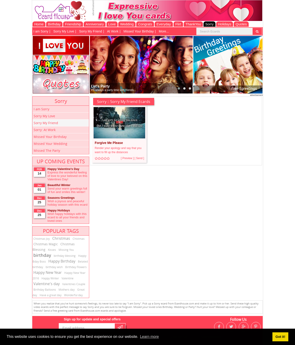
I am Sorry (40, 31)
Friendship (73, 24)
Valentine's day (46, 283)
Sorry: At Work (45, 130)
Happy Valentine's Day (63, 169)
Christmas (61, 238)
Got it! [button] (280, 337)
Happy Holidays (58, 210)
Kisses (52, 249)
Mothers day (67, 289)
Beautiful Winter (59, 185)
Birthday (54, 24)
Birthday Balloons (44, 289)
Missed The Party (47, 150)
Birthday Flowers (76, 267)
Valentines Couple (73, 284)
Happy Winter (50, 278)
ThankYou (193, 24)
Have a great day (51, 295)
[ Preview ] (127, 158)
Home (39, 24)
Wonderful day (73, 295)
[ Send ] (139, 158)
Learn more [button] (149, 337)
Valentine (68, 278)
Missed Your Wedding (50, 143)
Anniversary (95, 24)
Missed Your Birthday (139, 31)
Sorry (209, 24)
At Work (113, 31)
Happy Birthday (61, 261)
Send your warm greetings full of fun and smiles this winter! (67, 190)
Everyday (163, 24)
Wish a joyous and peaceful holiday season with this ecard (67, 202)
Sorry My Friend (90, 31)
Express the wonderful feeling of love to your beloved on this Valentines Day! (67, 176)
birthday (42, 255)
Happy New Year (47, 272)
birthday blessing (65, 255)
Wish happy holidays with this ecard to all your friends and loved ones (67, 217)
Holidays (224, 24)
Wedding (127, 24)
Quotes (241, 24)
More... (164, 31)
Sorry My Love (63, 31)
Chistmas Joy (41, 238)
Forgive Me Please (109, 143)
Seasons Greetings (61, 197)
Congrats (145, 24)
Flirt (178, 24)
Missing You (66, 249)
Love (112, 24)
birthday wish (54, 267)
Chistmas (79, 238)
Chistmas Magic (45, 244)
